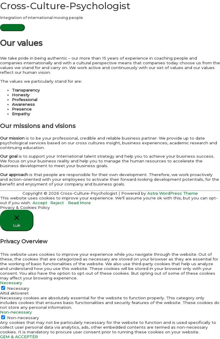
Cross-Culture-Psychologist (65, 6)
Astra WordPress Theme (172, 193)
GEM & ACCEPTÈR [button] (19, 336)
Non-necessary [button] (16, 312)
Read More (79, 202)
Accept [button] (40, 202)
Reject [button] (57, 202)
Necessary (18, 288)
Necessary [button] (11, 282)
